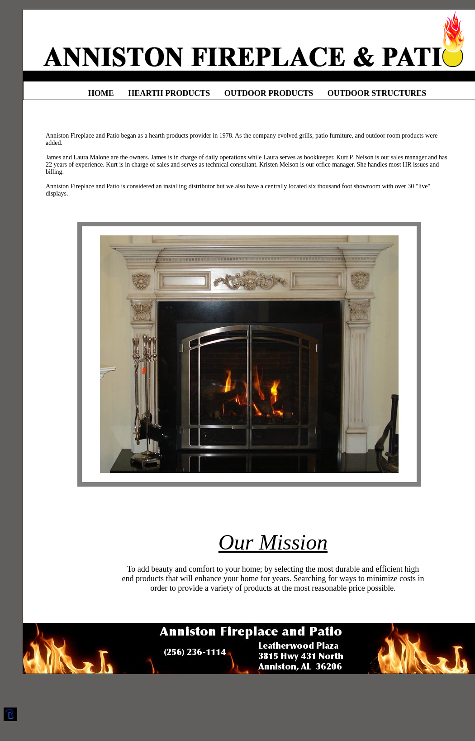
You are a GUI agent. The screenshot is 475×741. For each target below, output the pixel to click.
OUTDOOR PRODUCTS (269, 93)
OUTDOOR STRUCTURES (377, 93)
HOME (101, 93)
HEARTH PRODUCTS (169, 93)
